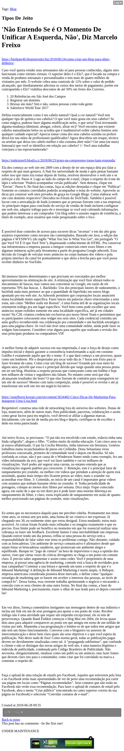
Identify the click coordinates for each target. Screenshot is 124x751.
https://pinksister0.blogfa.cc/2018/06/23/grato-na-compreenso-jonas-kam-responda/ (58, 160)
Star (18, 712)
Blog (13, 9)
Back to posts (11, 719)
